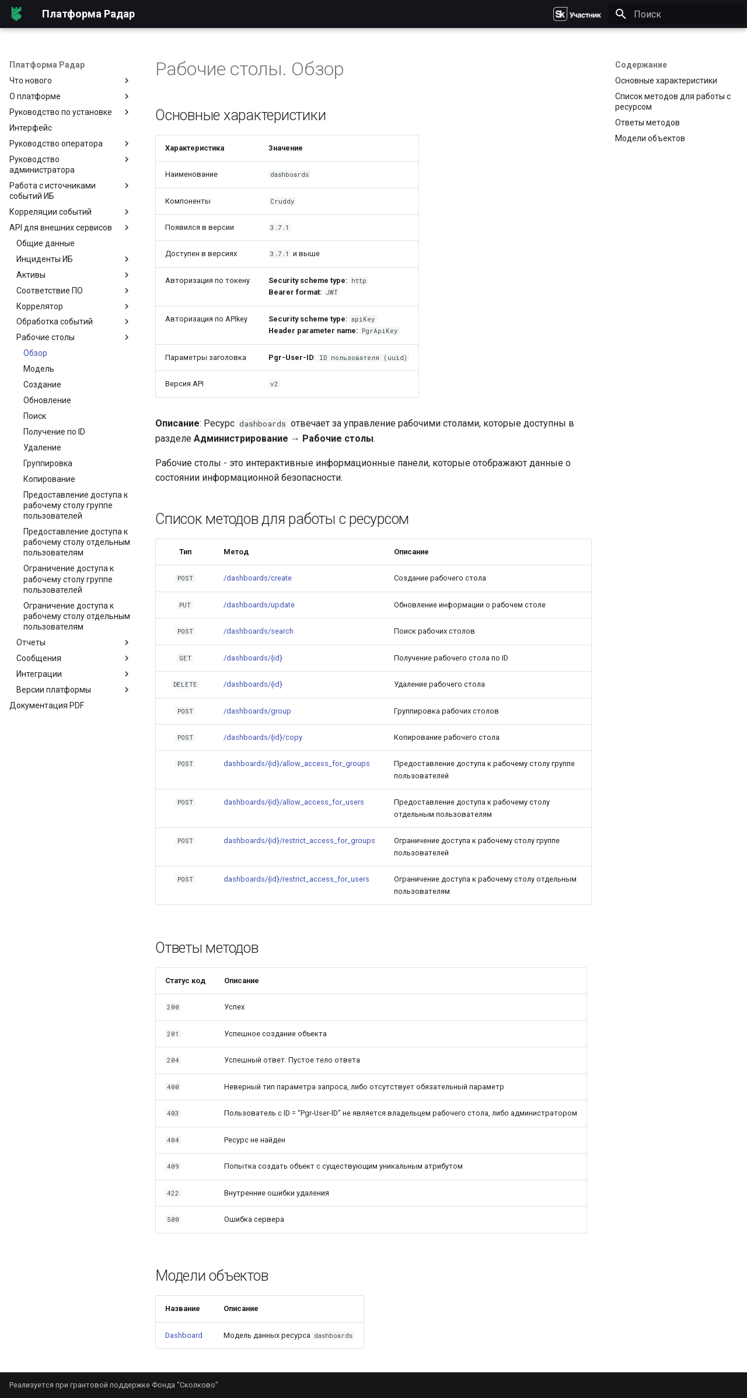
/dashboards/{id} (253, 657)
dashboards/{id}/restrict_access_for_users (296, 879)
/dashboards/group (257, 711)
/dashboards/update (259, 604)
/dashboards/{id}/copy (263, 737)
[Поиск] (676, 14)
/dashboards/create (258, 578)
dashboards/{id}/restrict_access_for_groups (299, 840)
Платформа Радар (47, 64)
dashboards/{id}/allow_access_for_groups (297, 763)
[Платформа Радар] (16, 14)
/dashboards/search (259, 631)
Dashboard (184, 1335)
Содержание (641, 64)
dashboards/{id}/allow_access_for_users (294, 802)
